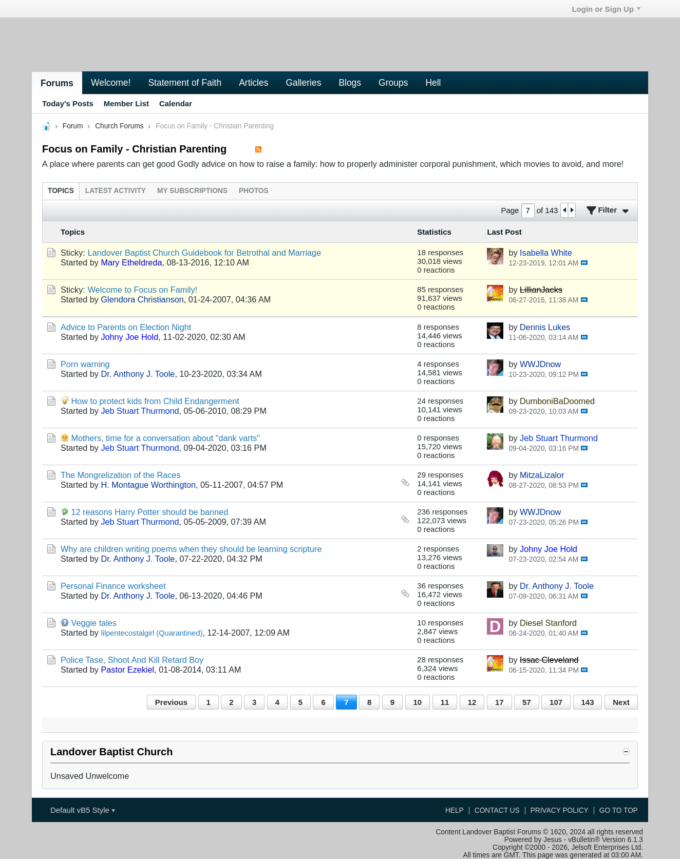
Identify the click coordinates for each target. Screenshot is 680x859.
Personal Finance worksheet (113, 585)
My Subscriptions (192, 191)
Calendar (175, 103)
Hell (433, 83)
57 (526, 702)
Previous (171, 702)
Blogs (349, 83)
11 (445, 702)
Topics (61, 191)
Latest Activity (115, 191)
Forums (57, 83)
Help (454, 810)
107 (556, 702)
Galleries (303, 83)
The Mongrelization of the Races (121, 475)
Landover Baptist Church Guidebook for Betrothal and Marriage (204, 252)
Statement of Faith (184, 83)
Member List (126, 103)
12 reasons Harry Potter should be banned (150, 512)
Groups (393, 83)
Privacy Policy (560, 810)
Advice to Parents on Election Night (126, 327)
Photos (254, 191)
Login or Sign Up (606, 9)
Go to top (618, 810)
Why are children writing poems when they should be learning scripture (191, 548)
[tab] (61, 190)
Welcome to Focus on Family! (142, 289)
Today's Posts (67, 103)
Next (621, 702)
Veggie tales (94, 622)
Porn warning (85, 364)
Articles (253, 83)
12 (472, 702)
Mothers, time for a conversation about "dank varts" (165, 438)
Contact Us (497, 810)
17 (499, 702)
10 (417, 702)
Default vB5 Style (82, 810)
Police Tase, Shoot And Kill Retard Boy (132, 659)
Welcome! (110, 83)
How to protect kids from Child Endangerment (155, 401)
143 (587, 702)
